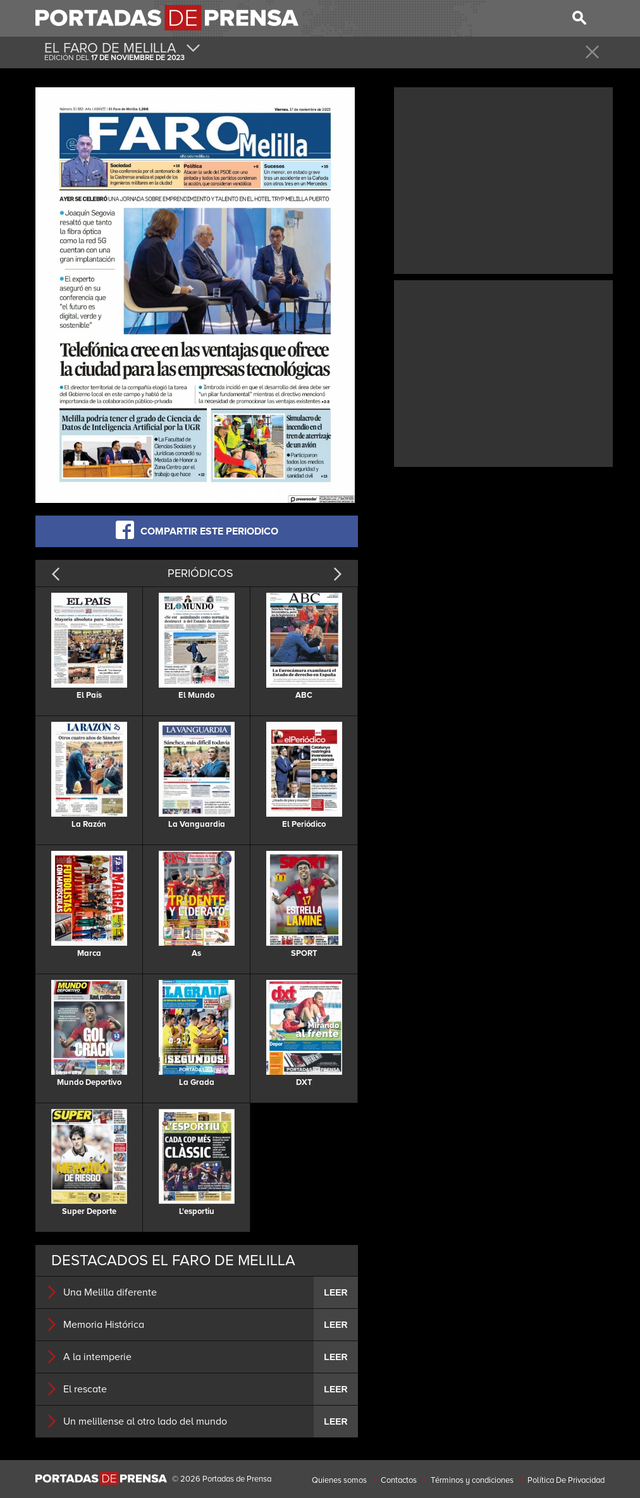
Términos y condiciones (472, 1480)
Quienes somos (339, 1480)
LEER (335, 1292)
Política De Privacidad (566, 1480)
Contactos (399, 1480)
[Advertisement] (503, 179)
